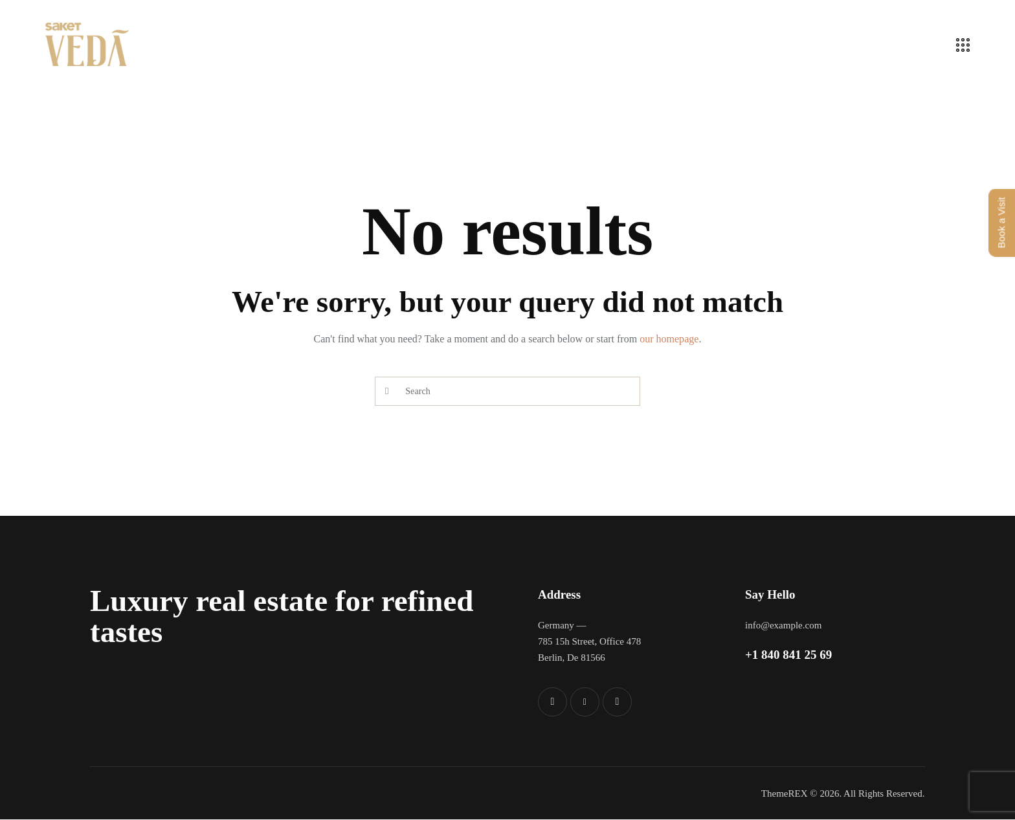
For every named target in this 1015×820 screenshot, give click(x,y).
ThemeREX (784, 793)
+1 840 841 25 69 (788, 654)
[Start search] (387, 391)
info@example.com (783, 625)
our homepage (669, 338)
